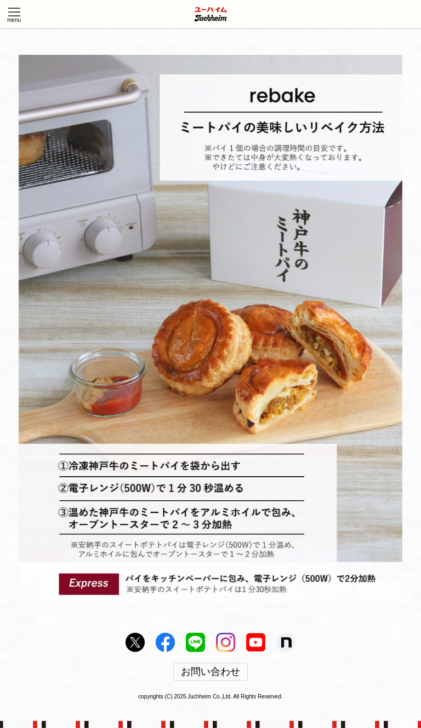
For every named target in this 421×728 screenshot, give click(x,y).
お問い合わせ (210, 672)
